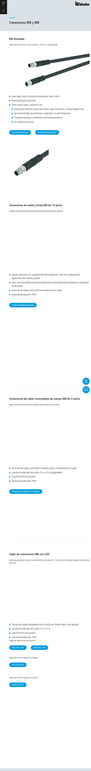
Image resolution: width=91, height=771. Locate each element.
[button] (3, 3)
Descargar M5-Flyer (20, 132)
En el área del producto (47, 132)
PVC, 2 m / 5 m (18, 623)
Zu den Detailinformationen (23, 298)
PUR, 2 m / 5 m (39, 623)
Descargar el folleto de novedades (26, 477)
